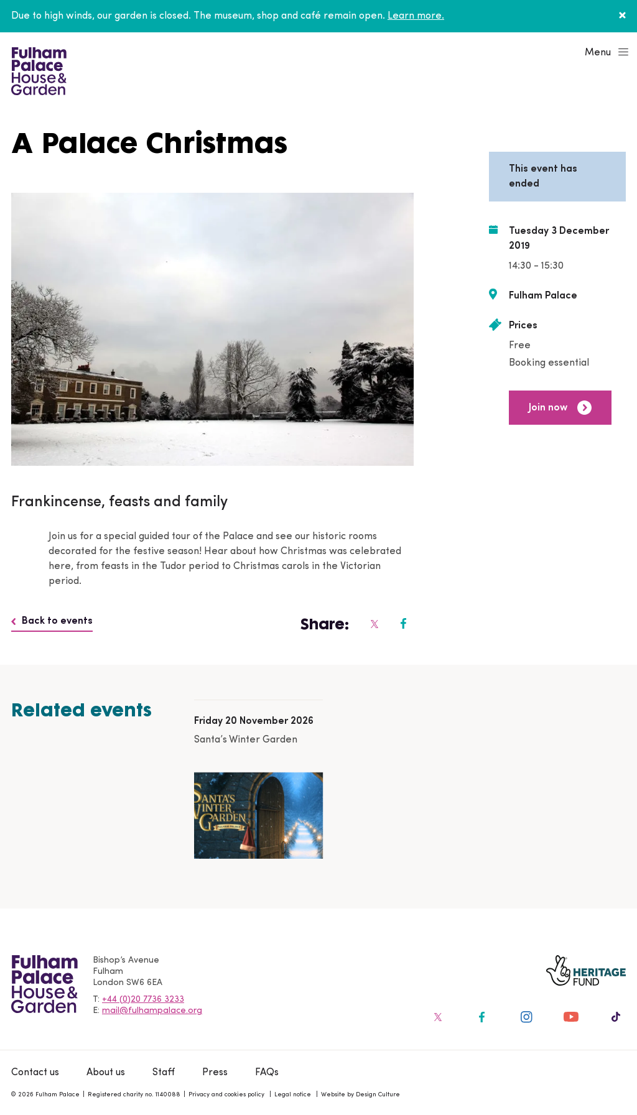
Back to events (52, 621)
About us (105, 1073)
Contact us (35, 1073)
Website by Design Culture (360, 1094)
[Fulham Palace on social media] (374, 624)
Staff (163, 1073)
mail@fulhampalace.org (152, 1011)
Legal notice (292, 1094)
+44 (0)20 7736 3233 (143, 999)
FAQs (267, 1073)
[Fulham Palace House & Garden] (37, 69)
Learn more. (416, 16)
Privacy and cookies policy (226, 1094)
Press (215, 1073)
